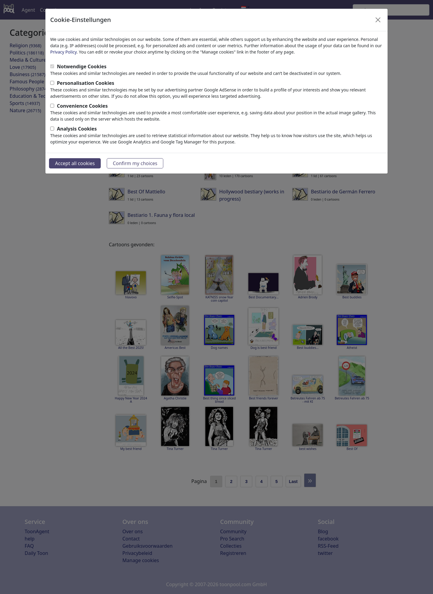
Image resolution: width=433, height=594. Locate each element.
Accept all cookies (75, 163)
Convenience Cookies (82, 106)
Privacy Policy (63, 52)
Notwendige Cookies (81, 66)
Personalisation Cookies (85, 83)
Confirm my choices (135, 163)
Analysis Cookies (77, 128)
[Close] (378, 20)
